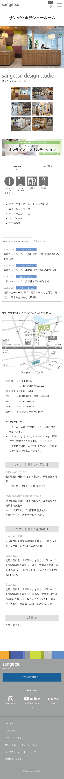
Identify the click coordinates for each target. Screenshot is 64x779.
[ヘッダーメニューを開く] (59, 6)
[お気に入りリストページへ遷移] (50, 6)
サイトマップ (11, 723)
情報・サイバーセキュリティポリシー (22, 745)
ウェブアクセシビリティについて (20, 752)
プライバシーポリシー (15, 738)
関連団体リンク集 (13, 759)
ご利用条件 (10, 730)
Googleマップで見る (32, 372)
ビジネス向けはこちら (32, 677)
